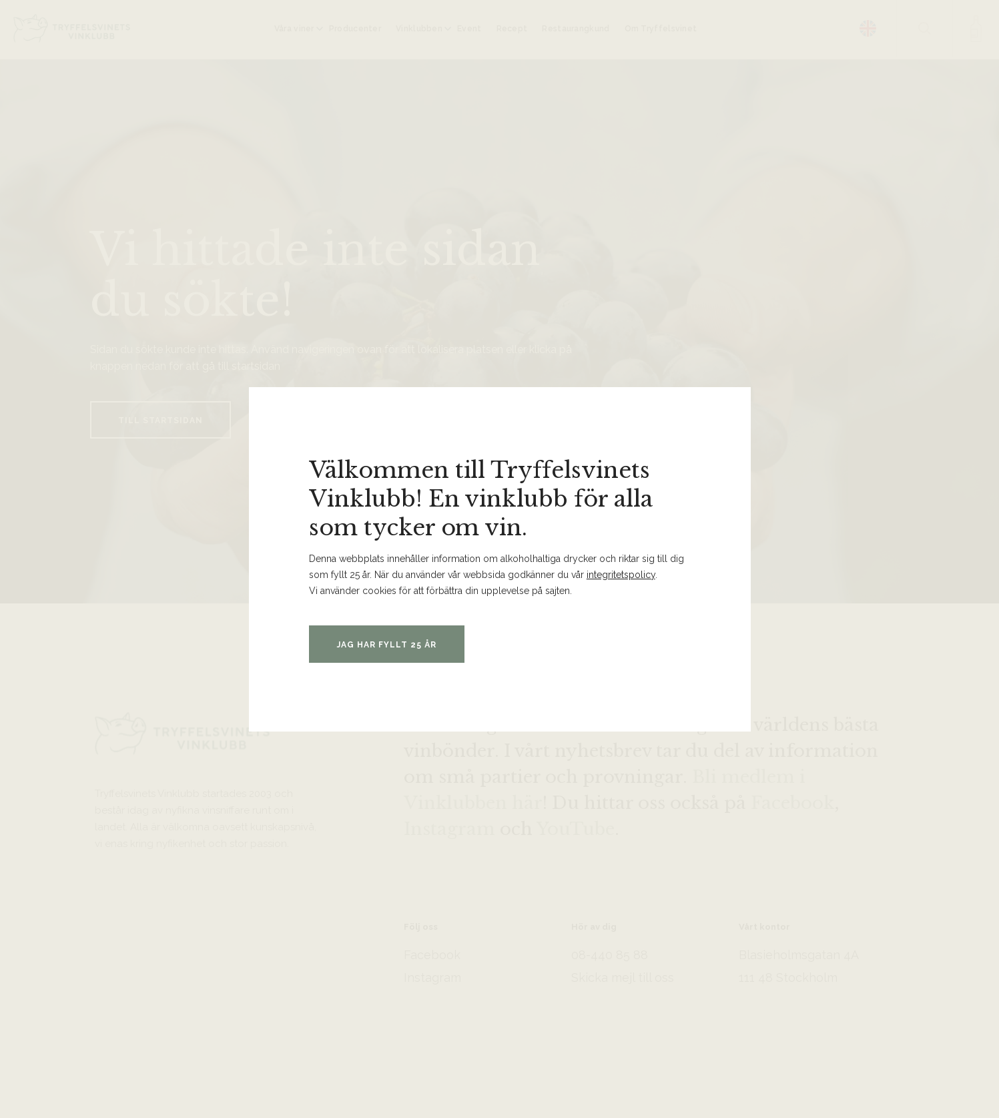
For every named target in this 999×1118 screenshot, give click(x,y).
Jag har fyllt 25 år (386, 644)
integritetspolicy (621, 574)
